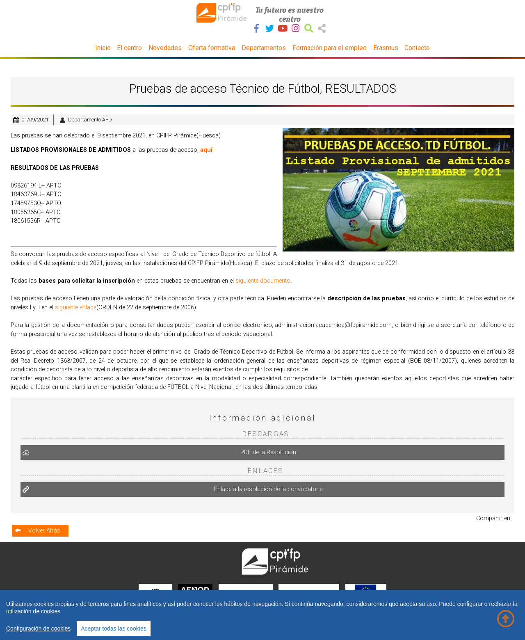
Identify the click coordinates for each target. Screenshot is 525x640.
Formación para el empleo (329, 48)
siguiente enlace (75, 307)
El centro (129, 48)
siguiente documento (262, 280)
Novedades (165, 48)
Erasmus (385, 48)
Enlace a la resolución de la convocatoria (269, 489)
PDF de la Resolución (269, 452)
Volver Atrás (44, 529)
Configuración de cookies (38, 628)
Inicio (103, 48)
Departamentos (264, 48)
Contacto (417, 48)
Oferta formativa (211, 48)
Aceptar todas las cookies (113, 628)
